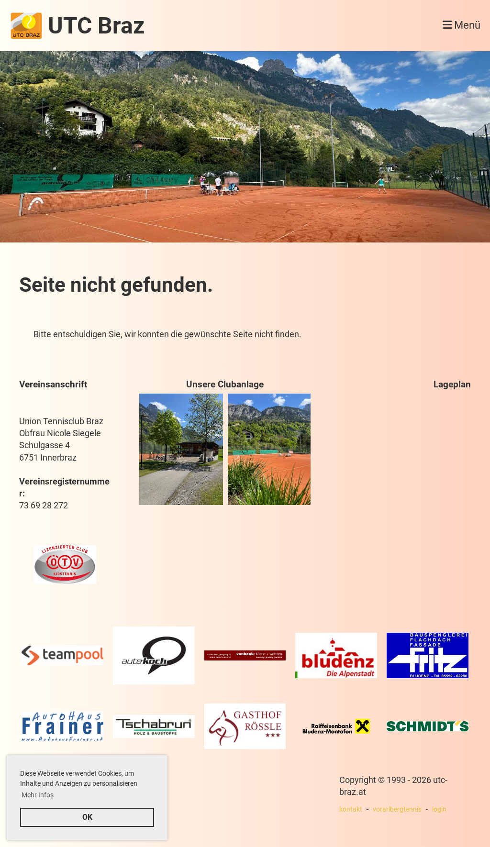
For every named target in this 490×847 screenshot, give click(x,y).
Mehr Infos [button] (38, 795)
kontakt (350, 809)
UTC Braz (96, 25)
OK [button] (87, 817)
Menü (461, 25)
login (439, 809)
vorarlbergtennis (397, 809)
